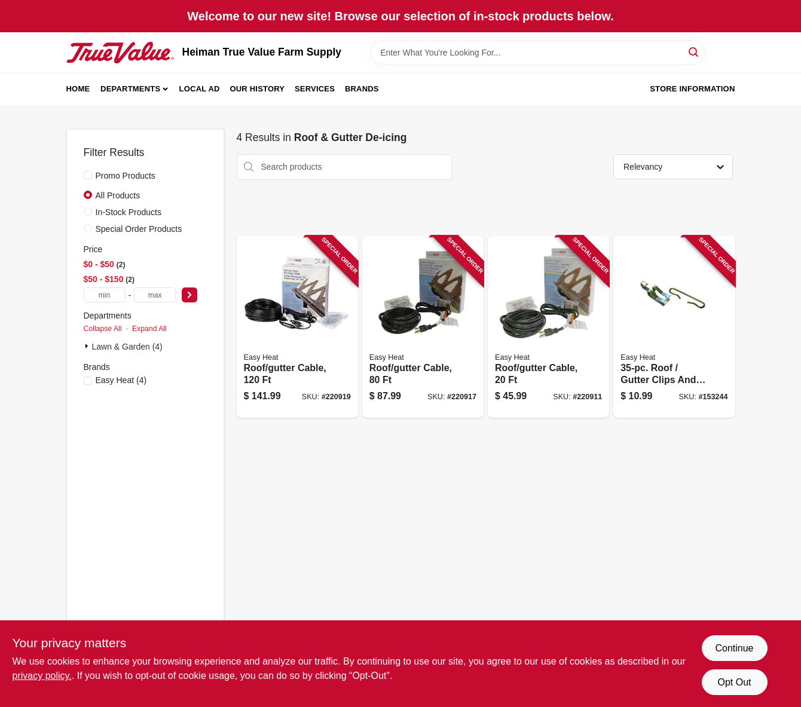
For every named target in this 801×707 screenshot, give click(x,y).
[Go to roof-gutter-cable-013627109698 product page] (548, 327)
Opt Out (734, 682)
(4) (121, 380)
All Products (118, 195)
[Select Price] (189, 294)
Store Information (692, 88)
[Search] (694, 52)
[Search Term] (538, 53)
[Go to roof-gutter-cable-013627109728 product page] (423, 327)
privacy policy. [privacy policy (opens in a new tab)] (42, 676)
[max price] (155, 294)
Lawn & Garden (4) (127, 346)
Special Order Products (139, 229)
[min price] (105, 294)
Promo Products (125, 176)
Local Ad (199, 88)
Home (78, 88)
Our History (257, 88)
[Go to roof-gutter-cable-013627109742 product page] (297, 327)
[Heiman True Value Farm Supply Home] (120, 52)
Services (315, 88)
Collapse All (103, 329)
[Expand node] (87, 346)
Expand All (149, 329)
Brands (362, 88)
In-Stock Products (129, 212)
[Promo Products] (88, 175)
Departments (130, 88)
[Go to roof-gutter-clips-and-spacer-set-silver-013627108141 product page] (674, 327)
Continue (734, 648)
